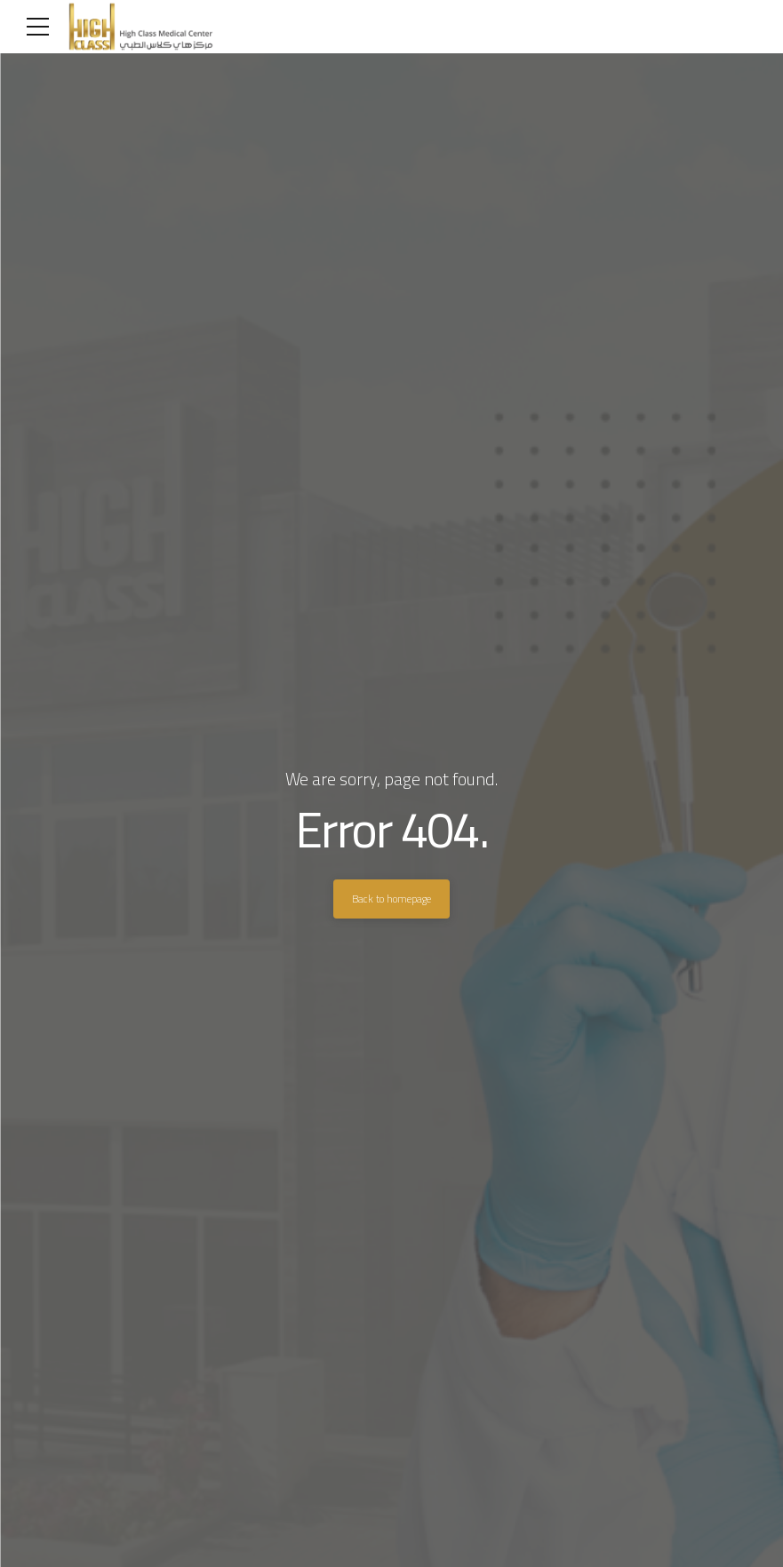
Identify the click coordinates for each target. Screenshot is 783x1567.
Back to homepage (391, 898)
